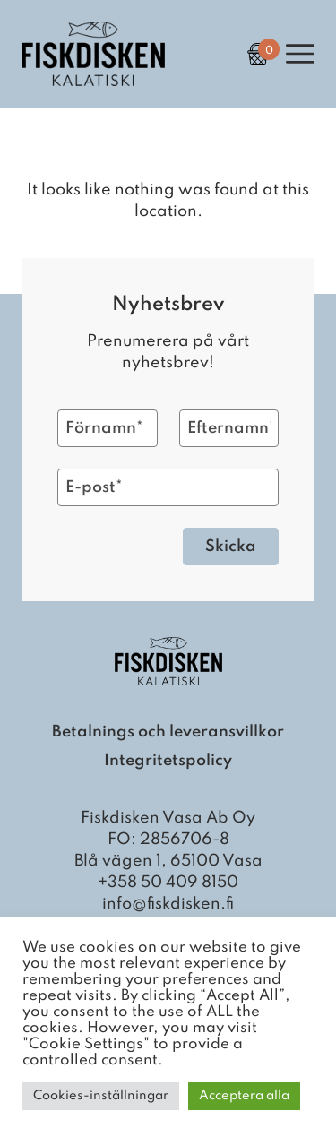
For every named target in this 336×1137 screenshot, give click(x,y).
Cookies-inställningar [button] (100, 1096)
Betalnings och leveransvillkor (168, 732)
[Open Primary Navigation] (300, 53)
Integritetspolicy (168, 761)
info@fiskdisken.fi (168, 904)
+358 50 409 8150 (168, 882)
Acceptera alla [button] (244, 1096)
